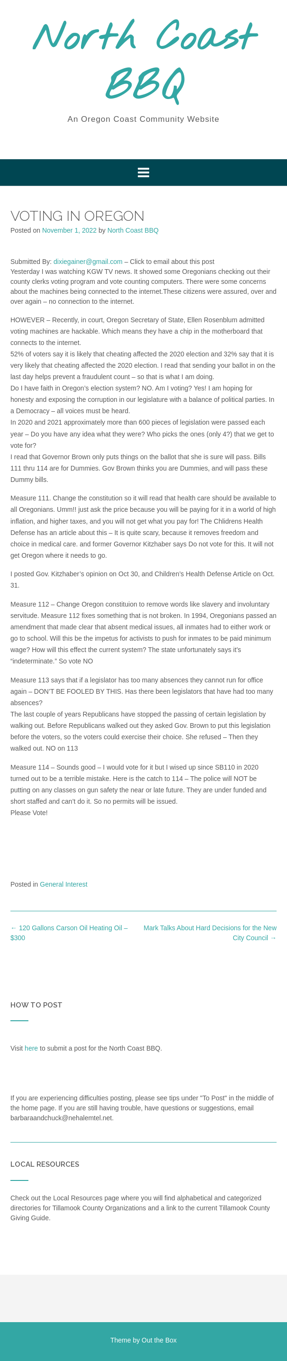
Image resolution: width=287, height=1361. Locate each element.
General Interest (63, 884)
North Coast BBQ (143, 64)
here (31, 1048)
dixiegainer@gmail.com (88, 261)
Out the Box (159, 1340)
